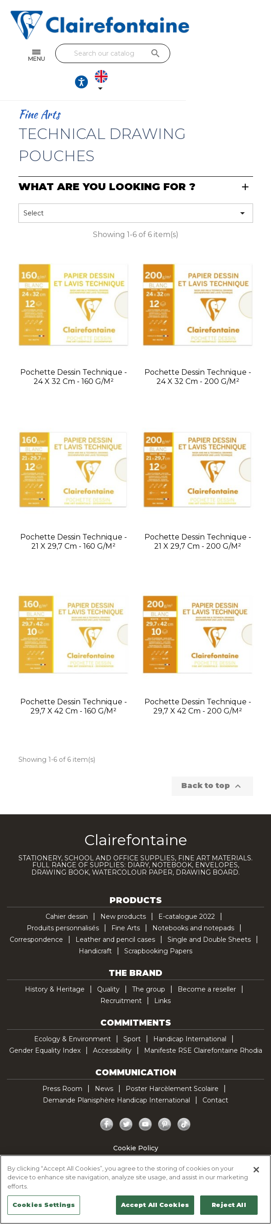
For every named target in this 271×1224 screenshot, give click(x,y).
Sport (132, 1015)
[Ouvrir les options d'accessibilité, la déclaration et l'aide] (220, 55)
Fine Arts (125, 904)
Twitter (126, 1100)
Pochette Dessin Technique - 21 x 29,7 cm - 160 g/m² (73, 518)
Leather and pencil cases (115, 915)
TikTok (184, 1100)
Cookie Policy (135, 1124)
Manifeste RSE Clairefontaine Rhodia (203, 1026)
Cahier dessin (67, 892)
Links (162, 977)
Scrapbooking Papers (158, 927)
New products (123, 892)
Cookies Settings (43, 1204)
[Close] (256, 1170)
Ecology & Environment (72, 1015)
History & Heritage (55, 965)
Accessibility (112, 1026)
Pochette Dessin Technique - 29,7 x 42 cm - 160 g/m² (73, 682)
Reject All (229, 1204)
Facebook (106, 1100)
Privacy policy (136, 1135)
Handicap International (189, 1015)
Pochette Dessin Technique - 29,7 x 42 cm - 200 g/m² (197, 682)
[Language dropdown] (248, 55)
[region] (135, 1189)
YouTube (145, 1100)
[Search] (132, 53)
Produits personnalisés (63, 904)
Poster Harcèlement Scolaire (172, 1065)
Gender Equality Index (45, 1026)
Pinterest (164, 1100)
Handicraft (95, 927)
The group (148, 965)
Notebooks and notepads (193, 904)
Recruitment (121, 977)
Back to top (212, 762)
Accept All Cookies (155, 1204)
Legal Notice (135, 1147)
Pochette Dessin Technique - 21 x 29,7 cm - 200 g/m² (197, 518)
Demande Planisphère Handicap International (116, 1076)
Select (135, 189)
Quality (108, 965)
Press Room (62, 1065)
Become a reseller (207, 965)
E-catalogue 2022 (186, 892)
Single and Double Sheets (209, 915)
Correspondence (36, 915)
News (104, 1065)
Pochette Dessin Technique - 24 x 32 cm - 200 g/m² (197, 353)
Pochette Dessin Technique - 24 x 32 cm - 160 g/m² (73, 353)
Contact (215, 1076)
